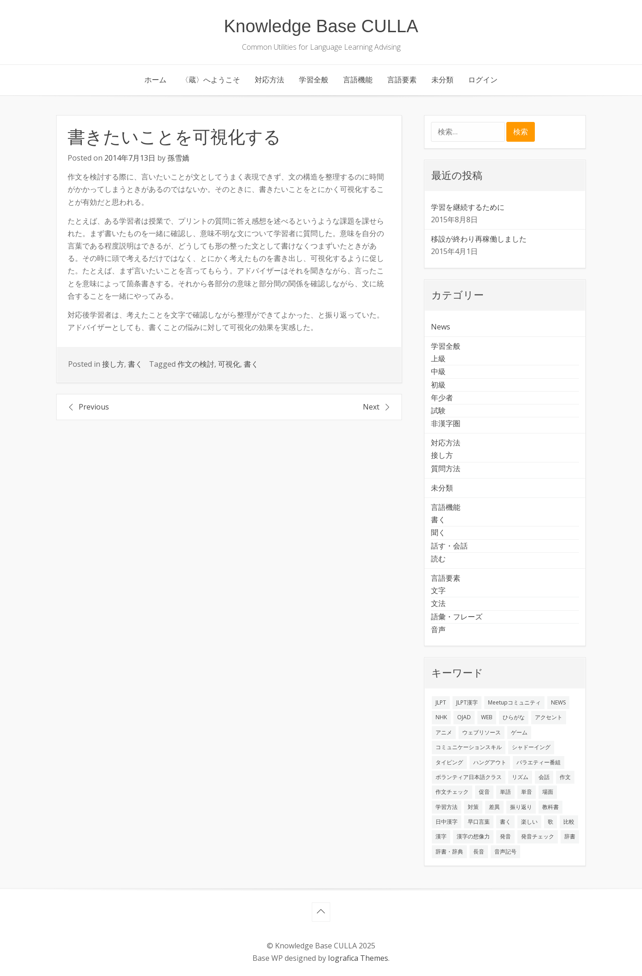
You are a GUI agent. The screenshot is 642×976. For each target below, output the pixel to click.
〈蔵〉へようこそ (210, 80)
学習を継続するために (467, 207)
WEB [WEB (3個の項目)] (487, 717)
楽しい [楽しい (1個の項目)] (529, 822)
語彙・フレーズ (456, 617)
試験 (438, 410)
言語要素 (402, 80)
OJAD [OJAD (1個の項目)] (464, 717)
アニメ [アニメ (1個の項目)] (444, 732)
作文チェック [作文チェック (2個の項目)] (452, 792)
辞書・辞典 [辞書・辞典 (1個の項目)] (449, 851)
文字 (438, 590)
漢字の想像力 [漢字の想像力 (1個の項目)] (473, 836)
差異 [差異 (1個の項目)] (494, 807)
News (440, 327)
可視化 (229, 364)
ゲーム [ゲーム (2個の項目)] (519, 732)
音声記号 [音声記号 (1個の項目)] (505, 851)
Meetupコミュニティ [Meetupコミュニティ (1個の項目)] (514, 702)
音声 (438, 629)
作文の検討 (196, 364)
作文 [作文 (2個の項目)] (565, 777)
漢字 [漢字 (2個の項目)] (441, 836)
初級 (438, 385)
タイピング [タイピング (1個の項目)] (449, 762)
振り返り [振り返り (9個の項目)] (521, 807)
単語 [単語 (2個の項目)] (505, 792)
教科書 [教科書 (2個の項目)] (550, 807)
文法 (438, 603)
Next (371, 407)
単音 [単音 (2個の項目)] (526, 792)
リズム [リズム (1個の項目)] (520, 777)
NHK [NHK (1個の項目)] (441, 717)
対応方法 (269, 80)
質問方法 (445, 468)
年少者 (442, 398)
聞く (438, 532)
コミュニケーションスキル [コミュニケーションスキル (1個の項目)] (469, 747)
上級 (438, 358)
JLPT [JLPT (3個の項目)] (441, 702)
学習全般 (313, 80)
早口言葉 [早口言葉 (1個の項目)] (479, 822)
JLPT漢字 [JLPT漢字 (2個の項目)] (467, 702)
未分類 (442, 80)
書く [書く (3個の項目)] (505, 822)
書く (135, 364)
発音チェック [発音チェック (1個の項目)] (537, 836)
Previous (94, 407)
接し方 (113, 364)
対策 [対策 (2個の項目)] (473, 807)
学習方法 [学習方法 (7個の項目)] (447, 807)
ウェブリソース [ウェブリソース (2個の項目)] (481, 732)
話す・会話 (449, 546)
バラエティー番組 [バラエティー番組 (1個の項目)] (538, 762)
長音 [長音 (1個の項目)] (478, 851)
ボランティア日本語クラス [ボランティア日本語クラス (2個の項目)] (469, 777)
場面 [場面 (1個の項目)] (547, 792)
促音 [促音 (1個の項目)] (484, 792)
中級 (438, 371)
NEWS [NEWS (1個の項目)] (558, 702)
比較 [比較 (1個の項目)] (568, 822)
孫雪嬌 (178, 158)
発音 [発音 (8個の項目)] (505, 836)
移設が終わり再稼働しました (479, 239)
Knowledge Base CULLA (321, 26)
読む (438, 559)
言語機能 (358, 80)
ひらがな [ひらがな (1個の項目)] (514, 717)
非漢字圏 (445, 423)
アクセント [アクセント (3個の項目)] (548, 717)
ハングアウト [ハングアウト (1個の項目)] (489, 762)
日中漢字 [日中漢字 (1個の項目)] (447, 822)
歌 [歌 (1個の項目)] (550, 822)
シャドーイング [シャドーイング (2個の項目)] (531, 747)
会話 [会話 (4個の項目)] (544, 777)
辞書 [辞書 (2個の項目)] (569, 836)
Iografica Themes (358, 958)
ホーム (155, 80)
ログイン (483, 80)
